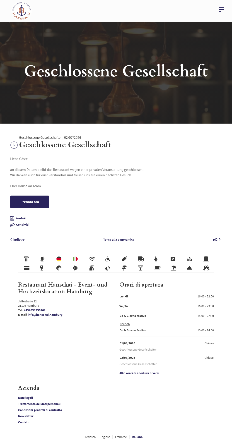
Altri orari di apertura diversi (139, 373)
